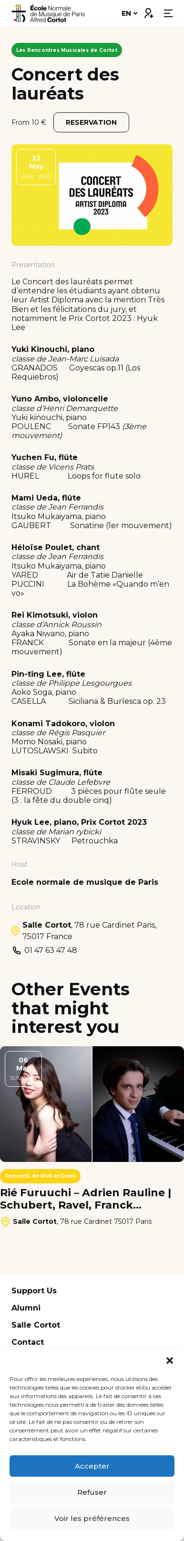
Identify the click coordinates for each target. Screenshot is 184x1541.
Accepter (92, 1466)
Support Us (34, 1290)
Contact (27, 1342)
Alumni (26, 1307)
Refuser (92, 1492)
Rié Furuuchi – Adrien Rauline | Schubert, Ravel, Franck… (85, 1199)
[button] (169, 1360)
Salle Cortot (35, 1325)
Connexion (148, 11)
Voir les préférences (92, 1518)
